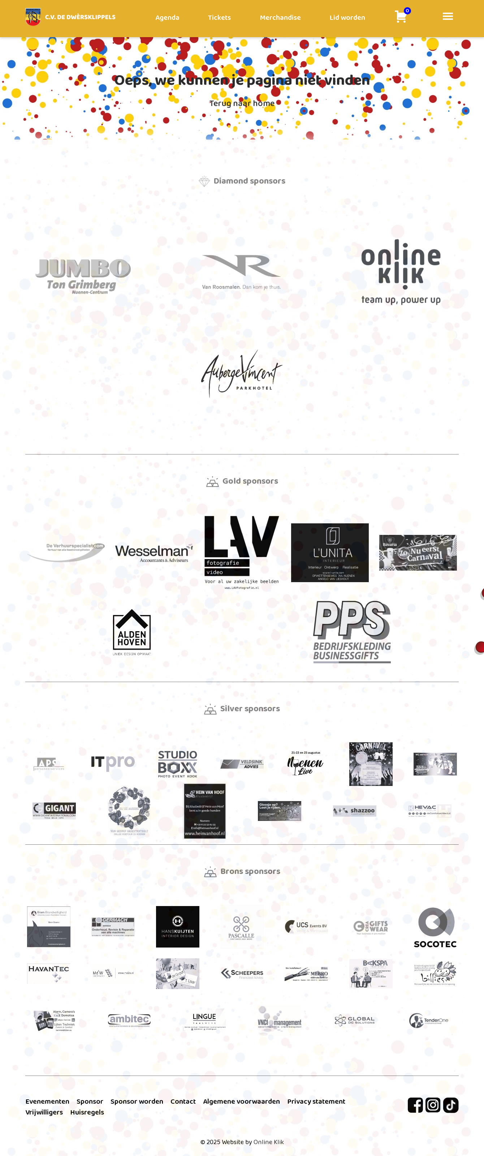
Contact (183, 1101)
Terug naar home (242, 104)
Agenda (167, 17)
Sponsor (90, 1101)
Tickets (219, 17)
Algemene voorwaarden (241, 1101)
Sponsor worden (137, 1101)
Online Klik (269, 1142)
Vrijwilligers (44, 1112)
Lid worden (347, 17)
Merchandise (280, 17)
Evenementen (47, 1101)
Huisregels (87, 1112)
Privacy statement (316, 1101)
